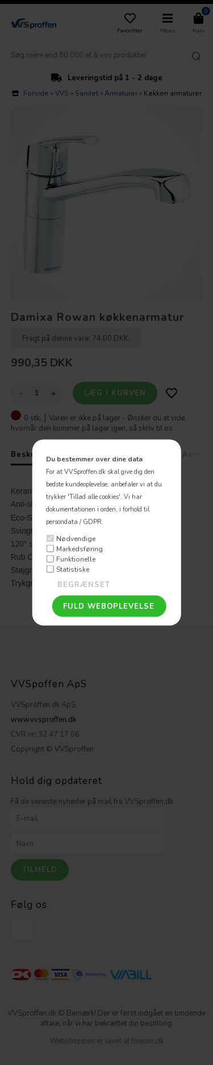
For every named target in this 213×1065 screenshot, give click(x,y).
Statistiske (72, 568)
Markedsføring (79, 548)
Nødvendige (75, 538)
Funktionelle (75, 558)
